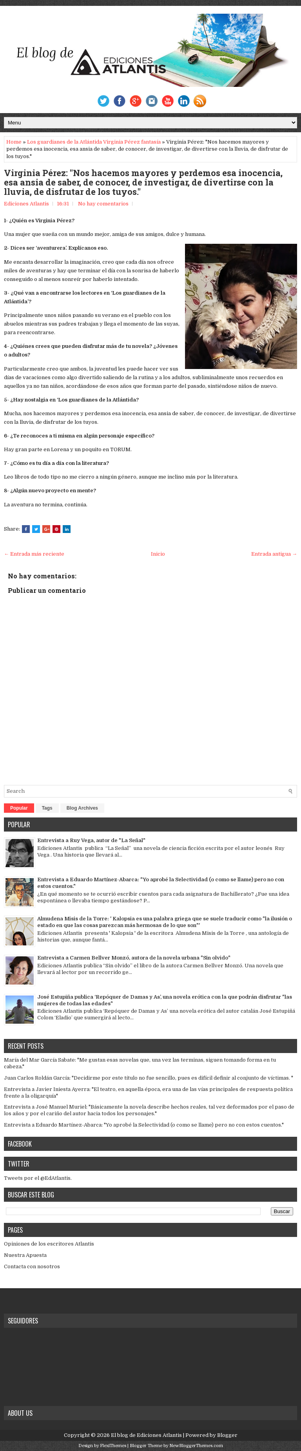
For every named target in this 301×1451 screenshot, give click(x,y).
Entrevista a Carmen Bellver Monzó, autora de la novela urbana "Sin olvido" (133, 958)
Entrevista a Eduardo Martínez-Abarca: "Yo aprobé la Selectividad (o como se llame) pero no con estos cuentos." (144, 1125)
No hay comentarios (103, 204)
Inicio (158, 554)
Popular (19, 808)
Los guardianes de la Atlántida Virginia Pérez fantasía (94, 142)
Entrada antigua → (274, 554)
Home (14, 142)
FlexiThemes (113, 1445)
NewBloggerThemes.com (196, 1445)
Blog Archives (82, 808)
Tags (47, 808)
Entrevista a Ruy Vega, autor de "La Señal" (91, 840)
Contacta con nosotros (32, 1266)
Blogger (227, 1435)
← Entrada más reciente (34, 554)
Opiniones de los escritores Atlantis (49, 1244)
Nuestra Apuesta (25, 1255)
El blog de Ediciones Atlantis (146, 1435)
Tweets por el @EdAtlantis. (38, 1178)
